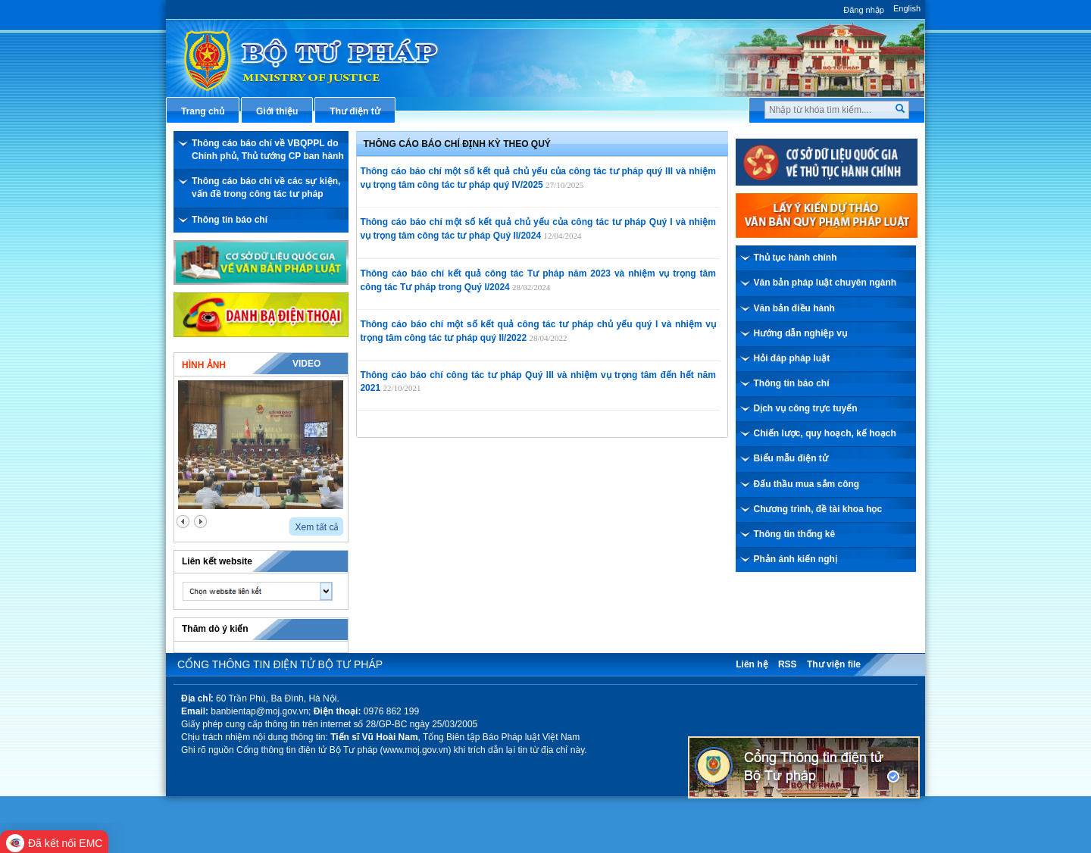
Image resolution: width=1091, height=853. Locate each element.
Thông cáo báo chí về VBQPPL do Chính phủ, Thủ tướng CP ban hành (268, 149)
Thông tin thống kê (795, 534)
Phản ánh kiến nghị (795, 559)
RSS (787, 664)
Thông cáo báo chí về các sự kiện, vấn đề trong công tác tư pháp (266, 187)
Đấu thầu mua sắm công (807, 484)
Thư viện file (834, 664)
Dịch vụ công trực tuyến (806, 408)
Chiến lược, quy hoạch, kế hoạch (825, 433)
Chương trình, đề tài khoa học (818, 509)
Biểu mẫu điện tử (791, 458)
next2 (200, 521)
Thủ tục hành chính (795, 257)
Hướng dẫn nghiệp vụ (800, 333)
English (907, 8)
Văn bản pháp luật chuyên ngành (825, 282)
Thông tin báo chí (229, 219)
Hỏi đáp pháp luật (792, 358)
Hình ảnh (204, 365)
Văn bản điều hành (794, 308)
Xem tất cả (317, 527)
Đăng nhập (863, 9)
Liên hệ (751, 664)
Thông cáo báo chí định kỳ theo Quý (457, 144)
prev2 (183, 521)
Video (306, 363)
